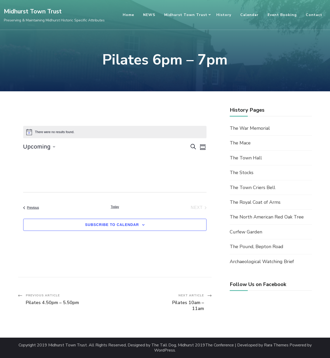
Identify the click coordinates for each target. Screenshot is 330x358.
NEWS (149, 14)
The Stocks (241, 172)
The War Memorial (250, 128)
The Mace (240, 143)
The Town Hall (246, 158)
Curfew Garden (246, 232)
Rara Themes (276, 345)
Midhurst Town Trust (33, 11)
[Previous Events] (31, 207)
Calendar (249, 14)
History (223, 14)
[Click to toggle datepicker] (39, 146)
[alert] (115, 132)
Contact (314, 14)
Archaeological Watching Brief (262, 261)
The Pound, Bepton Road (256, 246)
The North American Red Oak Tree (267, 217)
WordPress (164, 350)
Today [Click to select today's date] (115, 207)
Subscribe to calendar (112, 225)
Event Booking (282, 14)
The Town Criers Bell (252, 187)
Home (128, 14)
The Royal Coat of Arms (255, 202)
